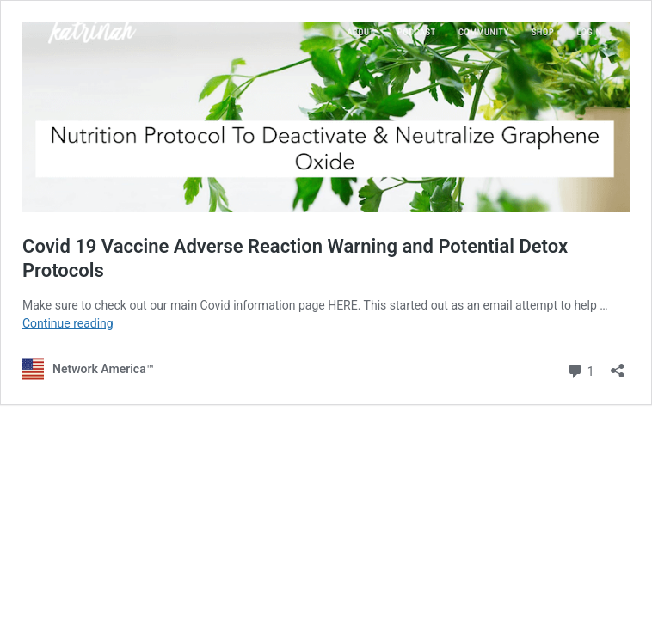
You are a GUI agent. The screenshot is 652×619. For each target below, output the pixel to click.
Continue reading (68, 323)
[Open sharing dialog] (618, 365)
